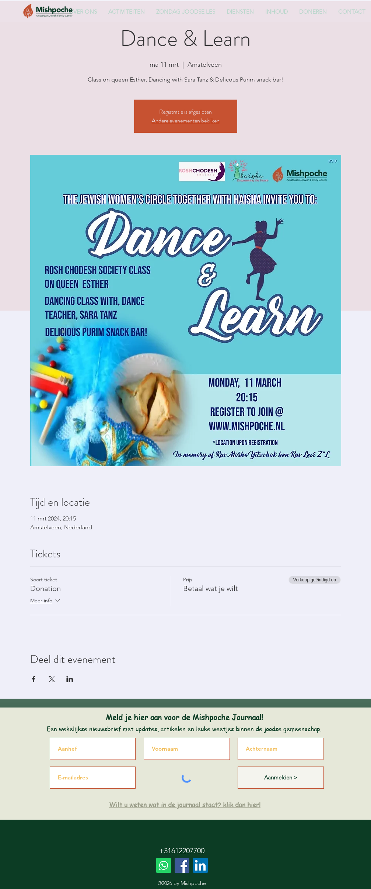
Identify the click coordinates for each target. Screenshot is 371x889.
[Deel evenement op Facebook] (33, 679)
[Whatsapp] (163, 865)
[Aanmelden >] (281, 778)
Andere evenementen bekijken (186, 120)
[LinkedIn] (200, 865)
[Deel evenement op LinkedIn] (69, 679)
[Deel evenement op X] (51, 679)
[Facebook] (182, 865)
